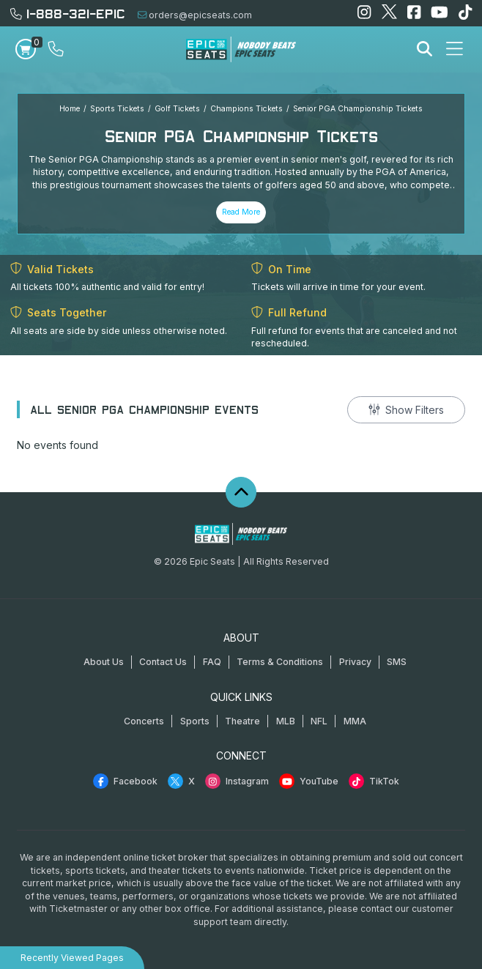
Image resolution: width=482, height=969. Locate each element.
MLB (285, 721)
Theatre (242, 721)
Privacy (355, 661)
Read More (241, 212)
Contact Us (163, 661)
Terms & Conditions (280, 661)
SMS (397, 661)
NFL (319, 721)
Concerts (144, 721)
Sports (195, 721)
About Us (104, 661)
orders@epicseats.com (195, 15)
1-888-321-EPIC (67, 13)
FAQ (212, 661)
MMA (355, 721)
